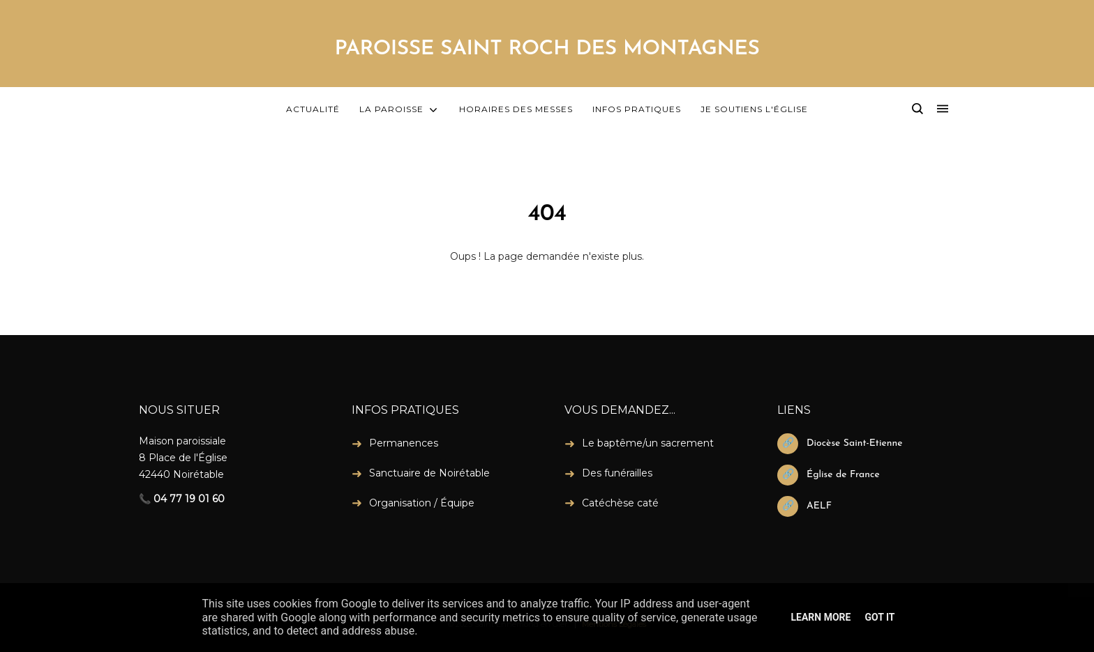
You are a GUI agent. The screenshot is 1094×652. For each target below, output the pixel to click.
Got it (879, 617)
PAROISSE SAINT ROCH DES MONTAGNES (546, 49)
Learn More (820, 617)
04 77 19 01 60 (189, 498)
